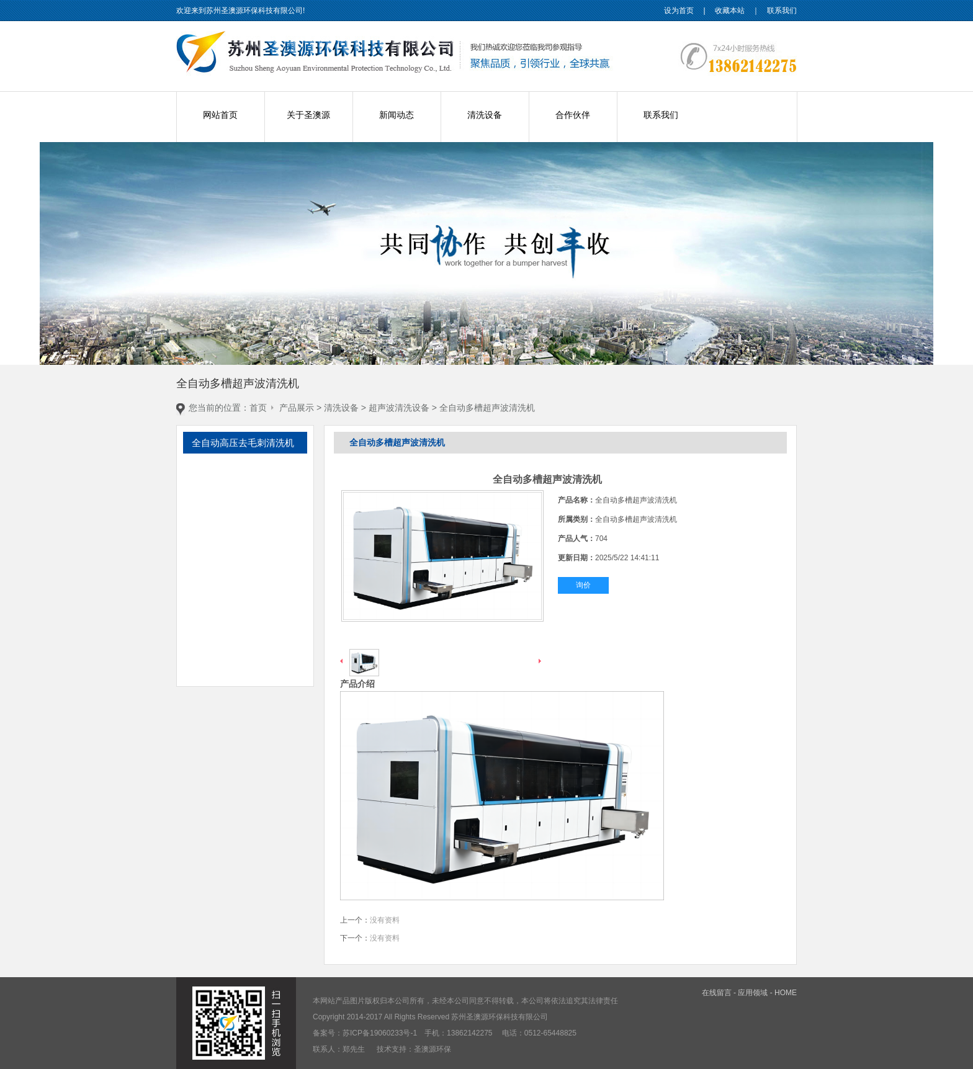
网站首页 (220, 115)
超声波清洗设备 (399, 408)
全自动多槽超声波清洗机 (487, 408)
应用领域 (753, 992)
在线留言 (717, 992)
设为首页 (679, 10)
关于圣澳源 (308, 115)
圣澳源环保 (432, 1049)
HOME (785, 992)
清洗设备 (484, 115)
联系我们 (782, 10)
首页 (258, 408)
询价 (583, 585)
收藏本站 (730, 10)
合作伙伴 (572, 115)
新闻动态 (396, 115)
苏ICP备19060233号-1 (380, 1033)
